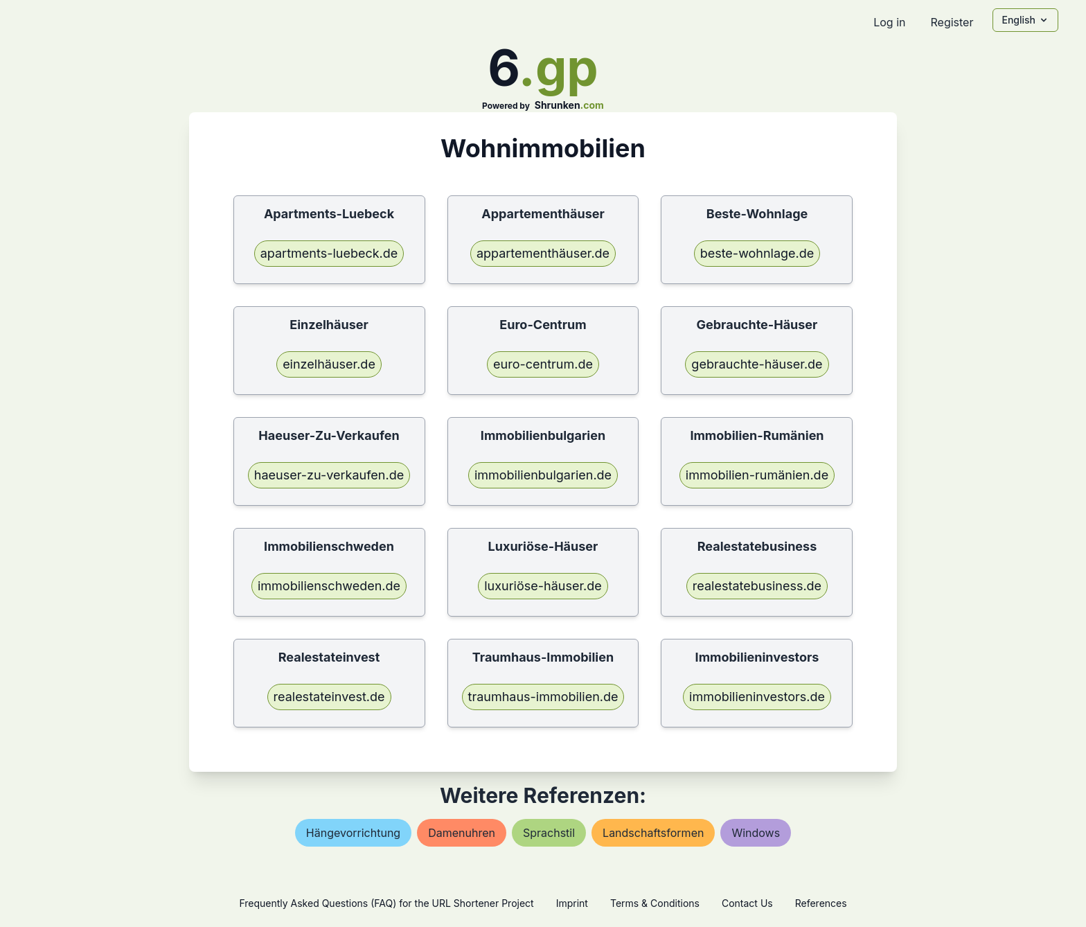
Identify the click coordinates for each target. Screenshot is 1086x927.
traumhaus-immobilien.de (543, 696)
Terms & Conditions (655, 903)
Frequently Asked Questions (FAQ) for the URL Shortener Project (386, 903)
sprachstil (549, 833)
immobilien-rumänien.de (757, 475)
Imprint (572, 903)
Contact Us (747, 903)
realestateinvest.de (329, 696)
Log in (889, 22)
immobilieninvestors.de (757, 696)
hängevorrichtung (353, 833)
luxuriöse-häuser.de (543, 586)
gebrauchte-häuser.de (756, 364)
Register (951, 22)
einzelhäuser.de (329, 364)
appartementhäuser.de (543, 253)
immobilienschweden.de (329, 586)
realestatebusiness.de (757, 586)
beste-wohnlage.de (757, 253)
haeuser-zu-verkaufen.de (329, 475)
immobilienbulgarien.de (543, 475)
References (821, 903)
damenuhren (461, 833)
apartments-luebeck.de (329, 253)
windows (755, 833)
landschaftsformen (653, 833)
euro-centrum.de (543, 364)
